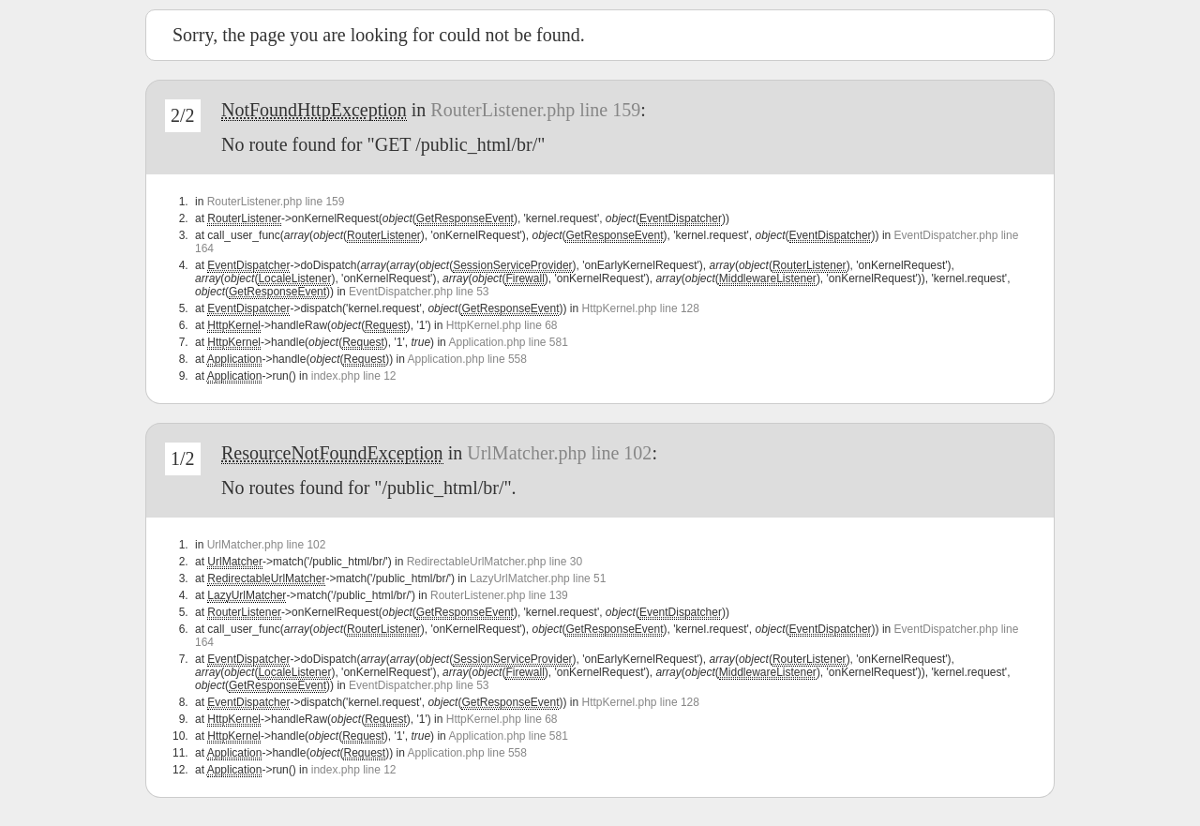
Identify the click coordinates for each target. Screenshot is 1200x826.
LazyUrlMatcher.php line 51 (538, 578)
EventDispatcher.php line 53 (418, 291)
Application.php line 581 (507, 342)
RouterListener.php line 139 (499, 595)
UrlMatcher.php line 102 (559, 453)
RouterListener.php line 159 (535, 109)
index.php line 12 (354, 376)
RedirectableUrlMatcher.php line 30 (494, 561)
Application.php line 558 (467, 359)
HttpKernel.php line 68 (502, 325)
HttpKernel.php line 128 (639, 308)
